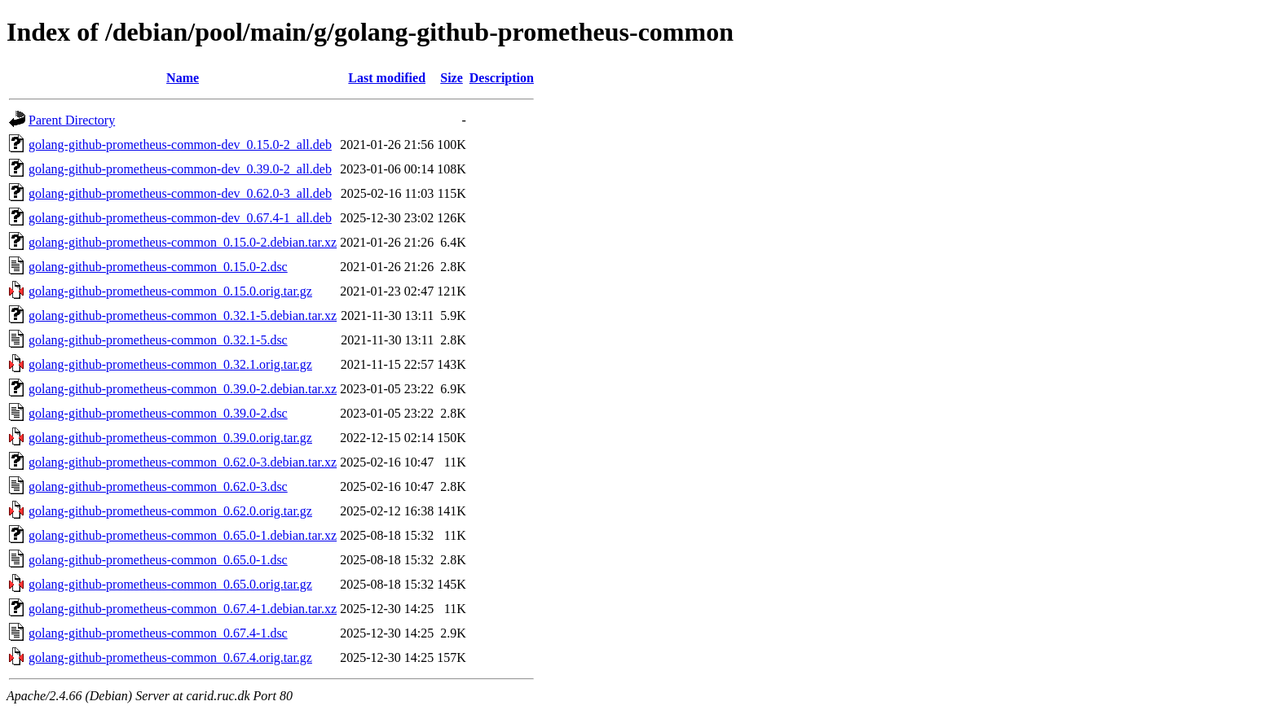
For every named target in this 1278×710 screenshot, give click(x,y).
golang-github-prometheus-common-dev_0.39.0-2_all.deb (180, 169)
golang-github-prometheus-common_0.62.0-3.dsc (158, 486)
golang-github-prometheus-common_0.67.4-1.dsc (158, 633)
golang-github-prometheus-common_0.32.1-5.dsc (158, 340)
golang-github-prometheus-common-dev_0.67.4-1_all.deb (180, 218)
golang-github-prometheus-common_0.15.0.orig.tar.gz (170, 291)
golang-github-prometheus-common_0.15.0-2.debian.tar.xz (183, 242)
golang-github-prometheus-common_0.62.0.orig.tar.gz (170, 511)
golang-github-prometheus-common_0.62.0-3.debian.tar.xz (183, 462)
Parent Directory (72, 120)
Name (182, 78)
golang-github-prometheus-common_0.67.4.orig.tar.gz (170, 657)
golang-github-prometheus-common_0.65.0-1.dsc (158, 560)
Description (501, 78)
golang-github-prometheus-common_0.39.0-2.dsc (158, 413)
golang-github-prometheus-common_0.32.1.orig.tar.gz (170, 364)
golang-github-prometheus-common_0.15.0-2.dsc (158, 267)
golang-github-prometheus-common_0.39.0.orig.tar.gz (170, 438)
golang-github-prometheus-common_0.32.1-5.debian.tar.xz (183, 315)
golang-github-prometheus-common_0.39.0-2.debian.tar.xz (183, 389)
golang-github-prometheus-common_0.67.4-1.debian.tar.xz (183, 609)
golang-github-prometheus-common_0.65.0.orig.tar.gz (170, 584)
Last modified (386, 78)
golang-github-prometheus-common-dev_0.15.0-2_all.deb (180, 144)
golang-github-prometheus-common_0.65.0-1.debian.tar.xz (183, 535)
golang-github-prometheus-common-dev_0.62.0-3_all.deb (180, 193)
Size (451, 78)
